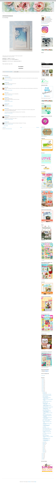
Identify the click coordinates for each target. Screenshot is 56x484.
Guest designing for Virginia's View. (47, 419)
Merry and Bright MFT (45, 396)
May (43, 447)
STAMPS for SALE (43, 12)
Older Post (37, 127)
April (43, 448)
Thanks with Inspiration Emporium (47, 414)
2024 (43, 381)
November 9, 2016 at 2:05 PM (8, 90)
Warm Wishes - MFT (45, 402)
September (44, 443)
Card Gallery (8, 12)
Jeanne (6, 87)
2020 (43, 385)
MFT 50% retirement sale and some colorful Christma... (47, 417)
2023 (43, 382)
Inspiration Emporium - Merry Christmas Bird (46, 403)
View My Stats (43, 375)
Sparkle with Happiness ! (46, 435)
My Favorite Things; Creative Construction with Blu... (46, 425)
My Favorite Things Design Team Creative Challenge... (47, 411)
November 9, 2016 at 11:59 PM (8, 101)
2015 (43, 391)
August (44, 444)
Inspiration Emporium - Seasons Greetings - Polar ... (47, 408)
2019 (43, 386)
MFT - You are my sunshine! (46, 420)
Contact (32, 12)
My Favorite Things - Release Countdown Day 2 (46, 438)
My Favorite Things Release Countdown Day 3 (46, 440)
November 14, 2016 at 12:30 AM (9, 119)
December (44, 392)
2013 (43, 454)
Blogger (35, 481)
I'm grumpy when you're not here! (47, 394)
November (44, 393)
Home (4, 12)
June (43, 446)
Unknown (6, 97)
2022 (43, 383)
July (43, 445)
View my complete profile (44, 23)
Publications (28, 12)
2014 (43, 453)
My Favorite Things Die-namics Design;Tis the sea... (47, 398)
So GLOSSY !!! (45, 434)
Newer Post (4, 127)
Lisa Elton (6, 82)
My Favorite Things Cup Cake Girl (47, 395)
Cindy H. (6, 92)
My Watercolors (21, 12)
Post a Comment (6, 125)
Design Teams (14, 12)
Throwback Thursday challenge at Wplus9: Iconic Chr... (47, 405)
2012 (43, 455)
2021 (43, 384)
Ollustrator (29, 481)
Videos (37, 12)
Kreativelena (6, 115)
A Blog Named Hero (11, 56)
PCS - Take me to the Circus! (46, 430)
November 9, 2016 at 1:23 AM (8, 84)
